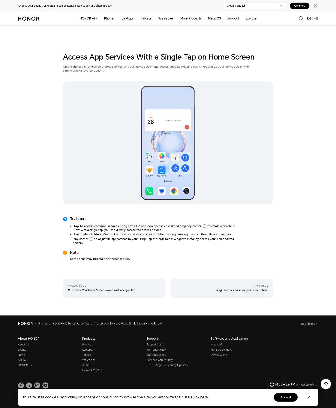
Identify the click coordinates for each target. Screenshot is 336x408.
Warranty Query (156, 354)
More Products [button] (191, 18)
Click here (199, 397)
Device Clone (219, 354)
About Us (23, 344)
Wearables (166, 18)
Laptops (128, 18)
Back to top (308, 323)
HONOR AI (89, 18)
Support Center (156, 344)
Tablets (146, 18)
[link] (21, 385)
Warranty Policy (156, 349)
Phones (109, 18)
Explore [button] (251, 18)
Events (22, 349)
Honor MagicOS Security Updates (167, 365)
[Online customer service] (326, 384)
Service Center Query (160, 360)
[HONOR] (28, 323)
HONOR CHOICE (92, 370)
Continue (299, 5)
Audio (85, 365)
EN (309, 18)
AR (316, 18)
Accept (285, 397)
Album (22, 360)
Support (233, 18)
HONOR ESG (25, 365)
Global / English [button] (236, 5)
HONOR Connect (221, 349)
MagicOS (214, 18)
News (21, 354)
